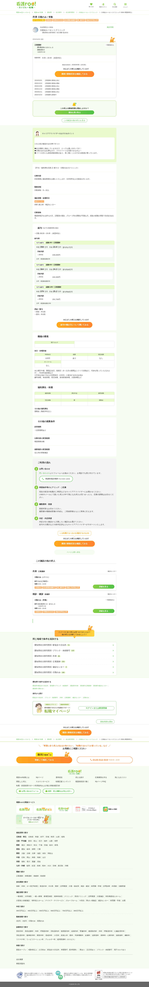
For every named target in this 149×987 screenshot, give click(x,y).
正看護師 (68, 697)
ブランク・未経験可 (51, 697)
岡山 (28, 857)
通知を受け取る (74, 112)
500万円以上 (44, 911)
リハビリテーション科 (35, 939)
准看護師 (28, 876)
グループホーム (72, 900)
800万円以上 (78, 911)
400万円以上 (32, 911)
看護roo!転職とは (22, 777)
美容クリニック (80, 896)
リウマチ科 (20, 939)
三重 (39, 849)
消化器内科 (55, 931)
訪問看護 (63, 886)
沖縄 (66, 866)
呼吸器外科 (108, 931)
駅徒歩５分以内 (38, 697)
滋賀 (39, 853)
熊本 (44, 866)
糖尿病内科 (92, 931)
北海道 (30, 837)
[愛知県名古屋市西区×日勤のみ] (74, 672)
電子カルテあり (120, 950)
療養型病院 (48, 896)
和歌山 (50, 853)
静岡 (33, 849)
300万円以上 (21, 911)
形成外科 (49, 935)
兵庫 (33, 853)
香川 (28, 861)
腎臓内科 (83, 931)
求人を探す (79, 777)
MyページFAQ (100, 781)
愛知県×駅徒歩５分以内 (40, 686)
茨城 (45, 845)
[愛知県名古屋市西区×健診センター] (74, 667)
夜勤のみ (40, 921)
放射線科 (119, 935)
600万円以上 (55, 911)
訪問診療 (106, 886)
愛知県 (49, 12)
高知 (39, 861)
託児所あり (91, 950)
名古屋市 (59, 12)
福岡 (28, 866)
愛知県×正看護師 (85, 686)
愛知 (23, 849)
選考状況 (59, 777)
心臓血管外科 (119, 931)
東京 (23, 845)
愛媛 (33, 861)
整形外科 (40, 935)
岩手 (42, 837)
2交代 (18, 921)
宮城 (47, 837)
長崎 (38, 866)
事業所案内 (20, 964)
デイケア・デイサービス (54, 900)
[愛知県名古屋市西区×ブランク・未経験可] (74, 650)
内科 (37, 931)
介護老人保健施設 (23, 900)
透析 (56, 886)
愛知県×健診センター (100, 686)
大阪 (23, 853)
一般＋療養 (38, 896)
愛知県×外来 (74, 686)
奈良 (44, 853)
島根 (39, 857)
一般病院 (19, 896)
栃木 (51, 845)
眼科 (71, 935)
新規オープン (21, 950)
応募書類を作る (101, 777)
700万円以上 (67, 911)
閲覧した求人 (21, 781)
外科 (100, 931)
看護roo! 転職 (38, 12)
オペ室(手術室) (32, 886)
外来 (61, 697)
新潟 (30, 841)
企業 (124, 900)
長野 (56, 841)
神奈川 (29, 845)
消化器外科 (20, 935)
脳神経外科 (31, 935)
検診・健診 (85, 886)
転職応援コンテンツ (63, 781)
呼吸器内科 (44, 931)
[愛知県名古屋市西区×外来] (74, 656)
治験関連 (122, 886)
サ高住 (81, 900)
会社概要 (19, 959)
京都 (28, 853)
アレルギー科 (50, 939)
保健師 (36, 876)
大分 (49, 866)
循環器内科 (65, 931)
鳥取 (33, 857)
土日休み (42, 950)
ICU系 (51, 886)
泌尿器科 (95, 935)
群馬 (56, 845)
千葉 (40, 845)
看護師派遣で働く (82, 781)
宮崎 (54, 866)
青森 (37, 837)
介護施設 (100, 896)
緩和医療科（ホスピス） (66, 939)
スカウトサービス (42, 781)
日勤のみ (86, 697)
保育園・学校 (96, 886)
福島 (63, 837)
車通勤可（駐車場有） (69, 950)
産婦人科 (64, 935)
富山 (35, 841)
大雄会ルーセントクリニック (88, 12)
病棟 (18, 886)
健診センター (77, 697)
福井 (45, 841)
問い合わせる (44, 473)
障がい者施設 (91, 900)
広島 (23, 857)
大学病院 (28, 896)
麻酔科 (127, 935)
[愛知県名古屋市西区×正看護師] (74, 661)
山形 (57, 837)
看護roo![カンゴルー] (23, 12)
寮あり (82, 950)
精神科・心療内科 (107, 935)
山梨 (51, 841)
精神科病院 (58, 896)
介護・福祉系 (74, 886)
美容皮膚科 (29, 931)
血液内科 (74, 931)
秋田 (52, 837)
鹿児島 (60, 866)
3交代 (24, 921)
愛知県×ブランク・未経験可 (59, 686)
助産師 (42, 876)
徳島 (23, 861)
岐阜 (28, 849)
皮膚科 (87, 935)
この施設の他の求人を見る (74, 120)
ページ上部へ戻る (74, 552)
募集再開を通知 (105, 722)
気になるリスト (121, 777)
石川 (40, 841)
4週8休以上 (32, 950)
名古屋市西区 (70, 12)
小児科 (56, 935)
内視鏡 (114, 886)
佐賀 (33, 866)
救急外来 (43, 886)
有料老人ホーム (37, 900)
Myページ (39, 777)
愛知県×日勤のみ (38, 688)
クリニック (68, 896)
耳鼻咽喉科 (79, 935)
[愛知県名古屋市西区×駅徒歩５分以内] (74, 645)
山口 (44, 857)
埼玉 (35, 845)
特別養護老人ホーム (113, 896)
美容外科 (19, 931)
